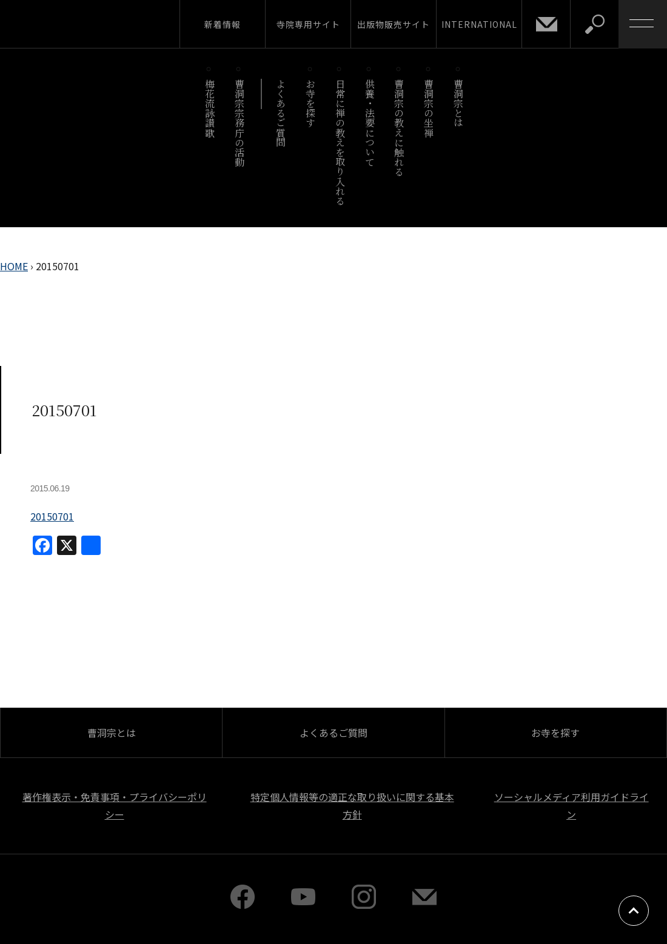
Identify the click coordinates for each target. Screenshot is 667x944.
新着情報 (222, 24)
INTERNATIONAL (479, 24)
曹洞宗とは (459, 103)
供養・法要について (370, 123)
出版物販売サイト (393, 24)
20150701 (52, 516)
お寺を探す (311, 103)
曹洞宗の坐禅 (429, 108)
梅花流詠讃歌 (209, 108)
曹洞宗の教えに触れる (399, 127)
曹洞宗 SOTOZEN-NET (112, 23)
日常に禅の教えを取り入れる (340, 142)
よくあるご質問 (281, 113)
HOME (14, 266)
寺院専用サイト (308, 24)
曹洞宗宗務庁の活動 (239, 123)
